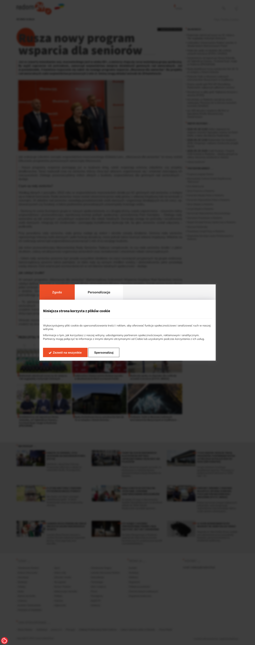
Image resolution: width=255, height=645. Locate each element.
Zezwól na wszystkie (67, 352)
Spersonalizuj (103, 352)
